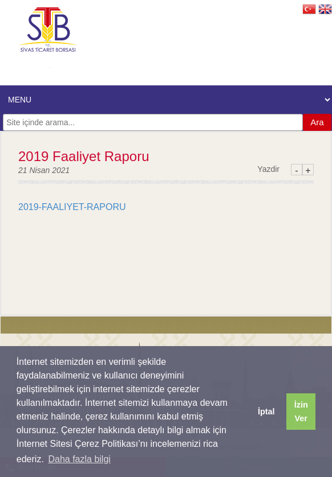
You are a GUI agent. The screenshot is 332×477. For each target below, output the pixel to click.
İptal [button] (266, 411)
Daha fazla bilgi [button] (79, 459)
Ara (316, 122)
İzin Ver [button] (301, 411)
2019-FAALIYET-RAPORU (72, 207)
